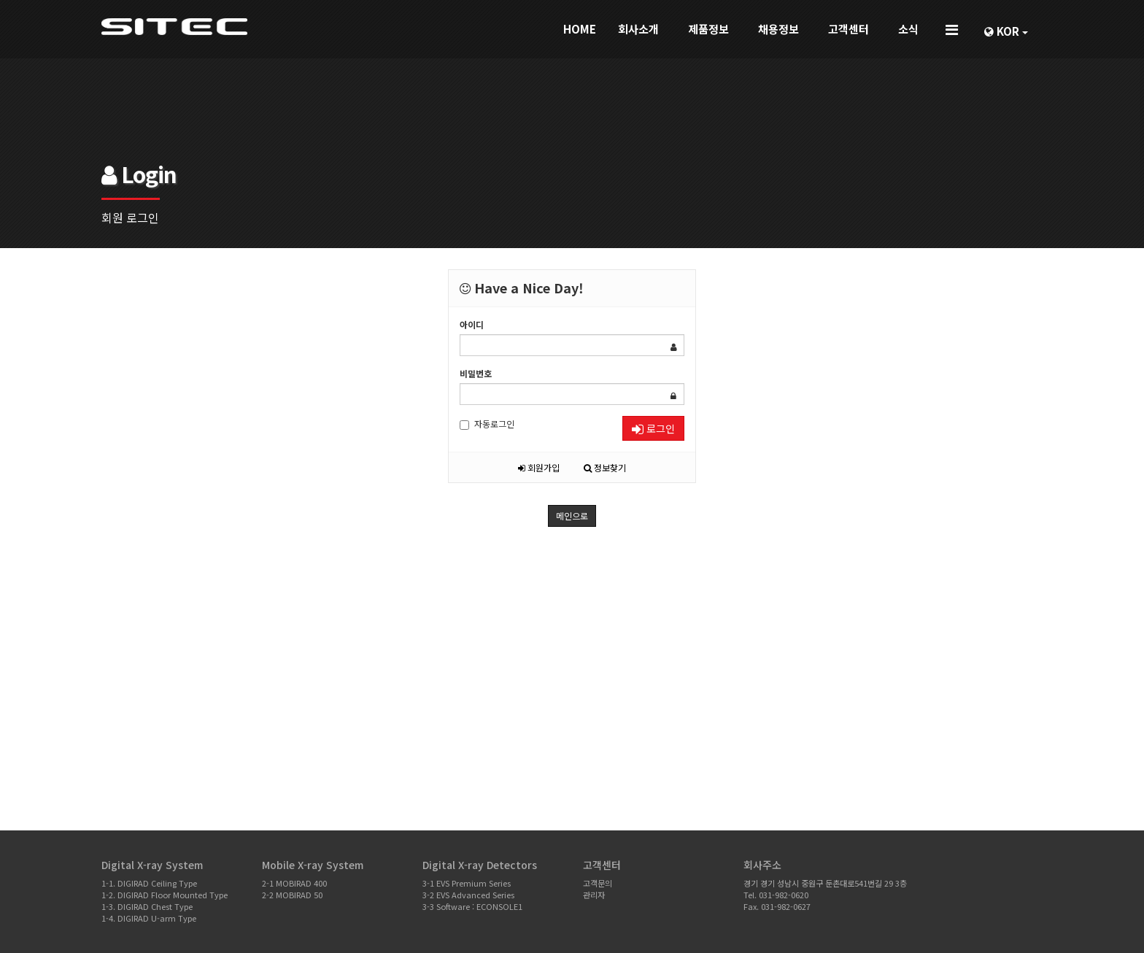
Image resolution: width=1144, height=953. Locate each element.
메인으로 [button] (572, 515)
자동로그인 (487, 423)
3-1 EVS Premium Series (466, 883)
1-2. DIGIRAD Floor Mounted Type (164, 894)
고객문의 (597, 883)
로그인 (653, 428)
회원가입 (539, 467)
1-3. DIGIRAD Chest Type (147, 906)
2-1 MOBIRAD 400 (294, 883)
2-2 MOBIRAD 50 (292, 894)
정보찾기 (605, 467)
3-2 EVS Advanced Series (468, 894)
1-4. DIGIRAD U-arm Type (148, 918)
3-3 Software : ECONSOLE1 (472, 906)
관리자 (594, 894)
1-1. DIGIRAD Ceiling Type (149, 883)
